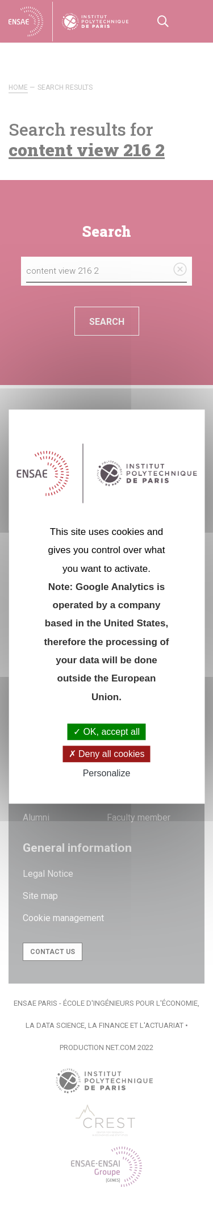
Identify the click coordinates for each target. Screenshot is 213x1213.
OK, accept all (106, 732)
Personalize (107, 774)
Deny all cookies (107, 754)
